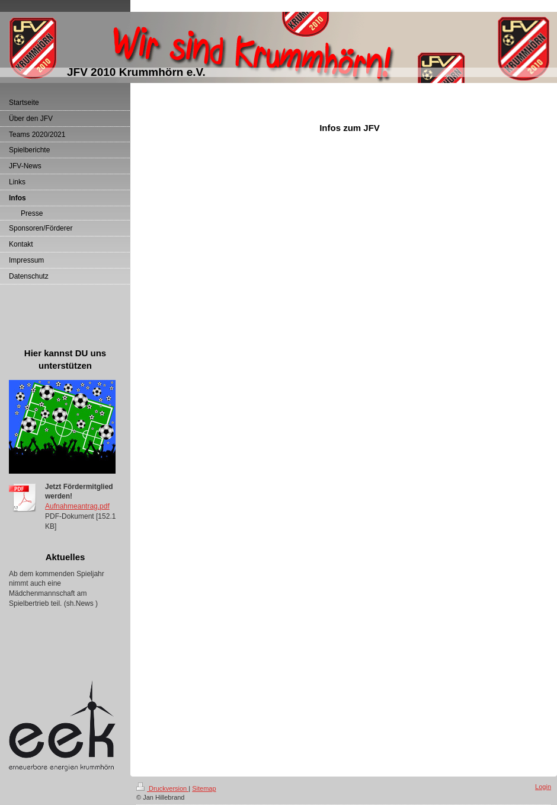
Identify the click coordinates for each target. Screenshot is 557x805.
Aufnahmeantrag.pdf (77, 506)
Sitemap (204, 788)
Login (543, 786)
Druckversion (162, 788)
